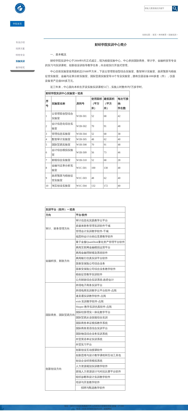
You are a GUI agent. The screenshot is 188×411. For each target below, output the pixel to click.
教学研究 (20, 67)
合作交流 (137, 24)
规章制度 (169, 24)
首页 (154, 35)
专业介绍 (20, 42)
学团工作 (123, 24)
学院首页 (17, 24)
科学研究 (93, 24)
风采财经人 (153, 24)
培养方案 (20, 48)
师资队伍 (46, 24)
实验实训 (20, 61)
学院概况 (32, 24)
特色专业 (20, 55)
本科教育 (61, 24)
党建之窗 (108, 24)
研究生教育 (77, 24)
